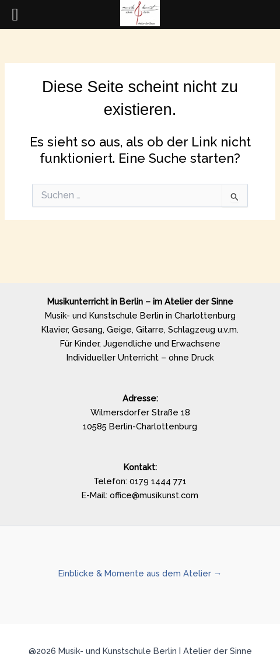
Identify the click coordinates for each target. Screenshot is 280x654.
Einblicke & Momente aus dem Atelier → (140, 573)
